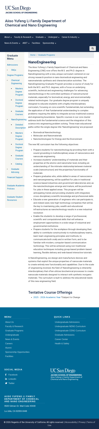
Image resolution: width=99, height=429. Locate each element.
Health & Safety (62, 343)
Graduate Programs (46, 55)
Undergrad (53, 38)
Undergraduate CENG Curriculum (70, 331)
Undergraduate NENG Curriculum (70, 326)
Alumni (8, 348)
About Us (9, 322)
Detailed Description (20, 126)
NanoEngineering (18, 119)
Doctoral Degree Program (19, 103)
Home (32, 55)
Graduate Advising (15, 170)
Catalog (18, 164)
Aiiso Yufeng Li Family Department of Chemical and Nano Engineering (35, 23)
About (7, 38)
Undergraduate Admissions (67, 322)
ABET (25, 44)
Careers (9, 343)
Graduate (40, 38)
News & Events (12, 44)
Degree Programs (15, 75)
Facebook (11, 375)
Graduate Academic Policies (15, 187)
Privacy (82, 422)
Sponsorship (49, 44)
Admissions (12, 65)
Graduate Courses (19, 113)
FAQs (13, 70)
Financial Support (15, 177)
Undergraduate (12, 335)
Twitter (9, 383)
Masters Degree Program (19, 91)
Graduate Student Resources (15, 198)
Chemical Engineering (16, 82)
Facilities (36, 43)
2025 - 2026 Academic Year (47, 297)
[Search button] (92, 48)
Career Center (61, 339)
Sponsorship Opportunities (17, 352)
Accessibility (71, 422)
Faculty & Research (23, 38)
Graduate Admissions (64, 335)
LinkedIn (10, 379)
